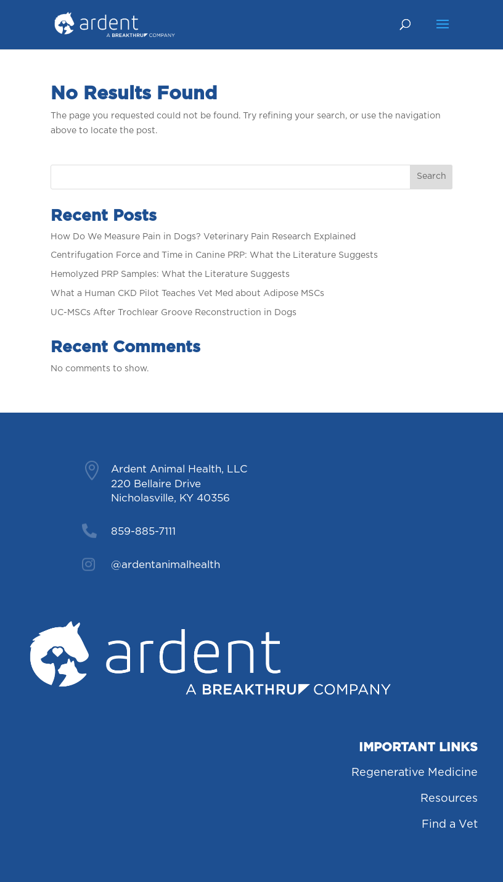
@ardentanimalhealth (165, 564)
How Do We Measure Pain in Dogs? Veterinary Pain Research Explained (203, 237)
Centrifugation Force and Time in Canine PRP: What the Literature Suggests (214, 255)
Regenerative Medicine (414, 772)
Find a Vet (450, 824)
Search (431, 176)
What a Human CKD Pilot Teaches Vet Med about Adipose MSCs (187, 293)
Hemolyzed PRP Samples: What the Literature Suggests (170, 274)
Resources (449, 798)
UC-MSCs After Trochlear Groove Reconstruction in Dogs (173, 312)
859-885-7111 (143, 531)
